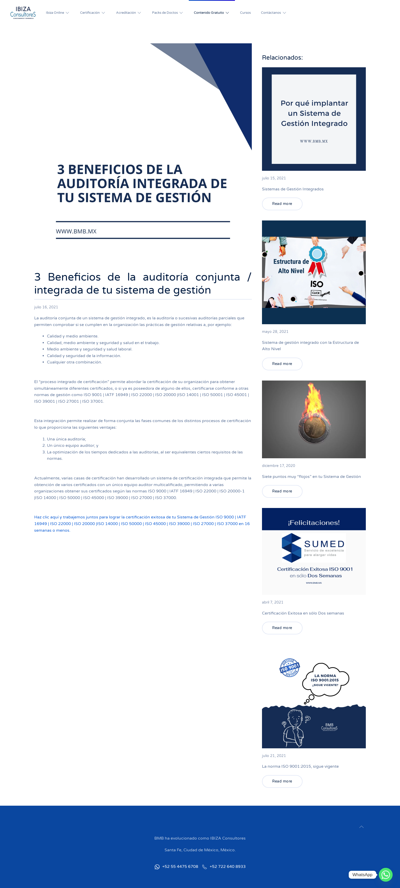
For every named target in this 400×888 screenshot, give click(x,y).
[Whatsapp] (386, 875)
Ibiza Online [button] (58, 12)
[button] (361, 827)
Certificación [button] (93, 12)
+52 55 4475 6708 (176, 866)
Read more (282, 204)
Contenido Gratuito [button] (212, 12)
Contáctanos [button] (274, 12)
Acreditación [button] (129, 12)
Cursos (245, 13)
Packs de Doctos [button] (168, 12)
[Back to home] (23, 12)
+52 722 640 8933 (224, 866)
